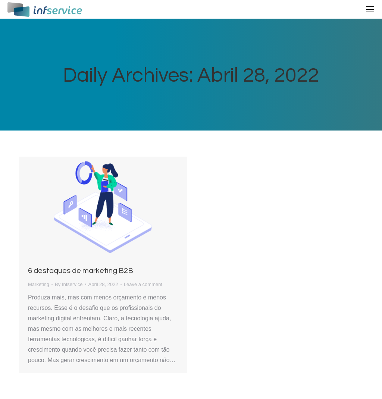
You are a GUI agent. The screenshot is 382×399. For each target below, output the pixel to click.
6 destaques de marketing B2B (80, 270)
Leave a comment (143, 284)
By (68, 284)
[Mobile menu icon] (370, 9)
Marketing (38, 284)
